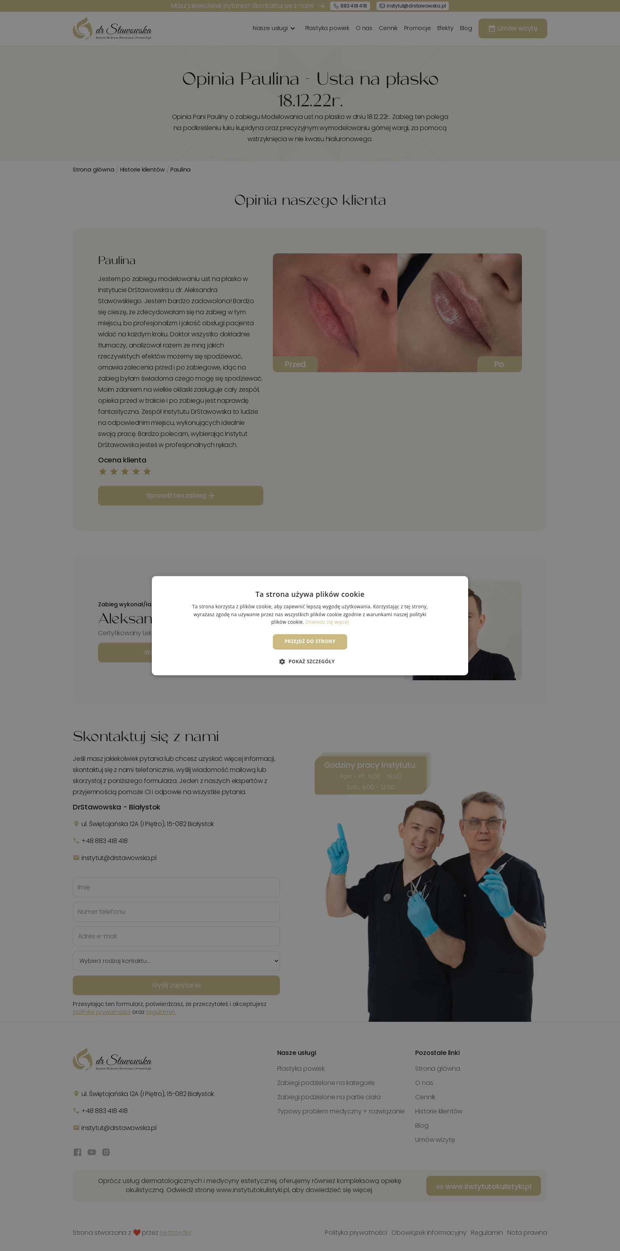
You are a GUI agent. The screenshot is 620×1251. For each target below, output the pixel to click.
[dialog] (310, 625)
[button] (310, 661)
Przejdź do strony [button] (310, 641)
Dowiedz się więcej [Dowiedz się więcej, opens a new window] (327, 622)
